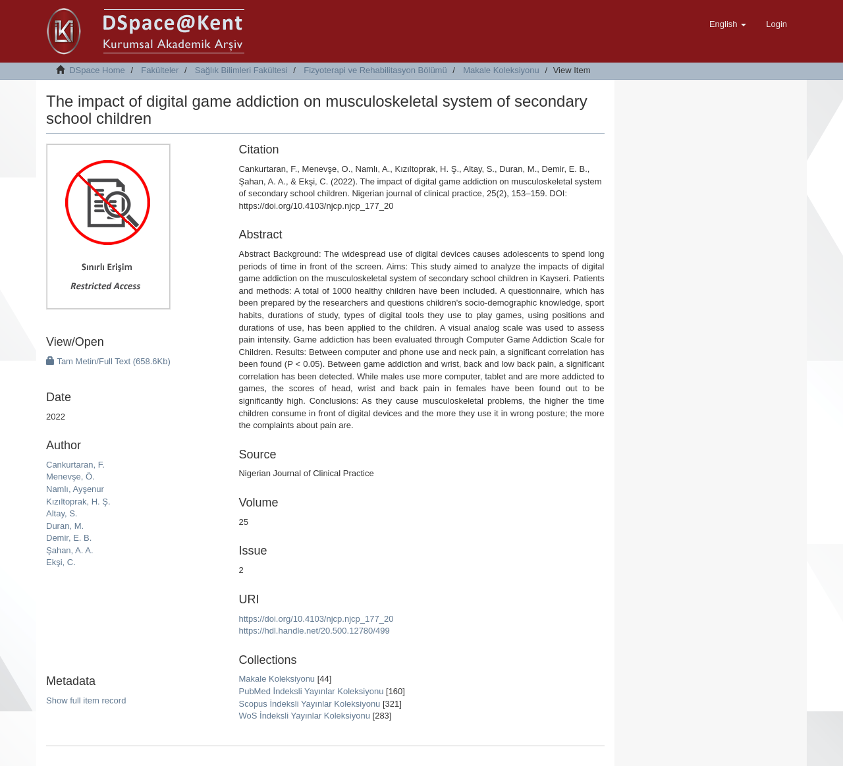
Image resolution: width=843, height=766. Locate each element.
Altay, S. (61, 513)
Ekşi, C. (61, 562)
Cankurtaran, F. (75, 465)
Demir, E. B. (69, 538)
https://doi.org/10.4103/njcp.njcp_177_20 (315, 619)
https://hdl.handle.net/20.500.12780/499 (313, 631)
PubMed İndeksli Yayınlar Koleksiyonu (310, 691)
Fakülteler (159, 70)
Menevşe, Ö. (70, 476)
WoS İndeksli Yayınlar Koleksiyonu (303, 716)
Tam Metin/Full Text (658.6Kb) (108, 361)
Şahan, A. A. (70, 550)
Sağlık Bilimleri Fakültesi (241, 70)
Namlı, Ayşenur (75, 489)
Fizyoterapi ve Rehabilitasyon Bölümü (375, 70)
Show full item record (86, 700)
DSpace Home (97, 70)
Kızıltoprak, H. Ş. (78, 501)
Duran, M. (65, 526)
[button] (727, 24)
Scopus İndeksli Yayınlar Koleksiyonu (309, 704)
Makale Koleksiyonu (501, 70)
